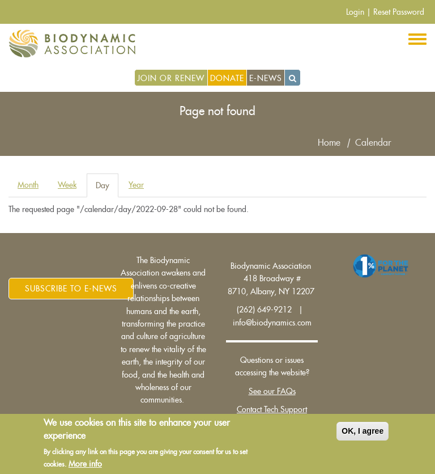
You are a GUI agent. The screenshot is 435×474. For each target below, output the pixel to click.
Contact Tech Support (272, 409)
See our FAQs (272, 391)
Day (107, 188)
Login (355, 12)
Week (67, 185)
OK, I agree (362, 432)
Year (136, 185)
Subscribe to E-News (71, 289)
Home (329, 142)
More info (85, 465)
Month (28, 185)
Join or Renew (170, 78)
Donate (227, 78)
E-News (265, 78)
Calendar (373, 142)
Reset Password (398, 12)
